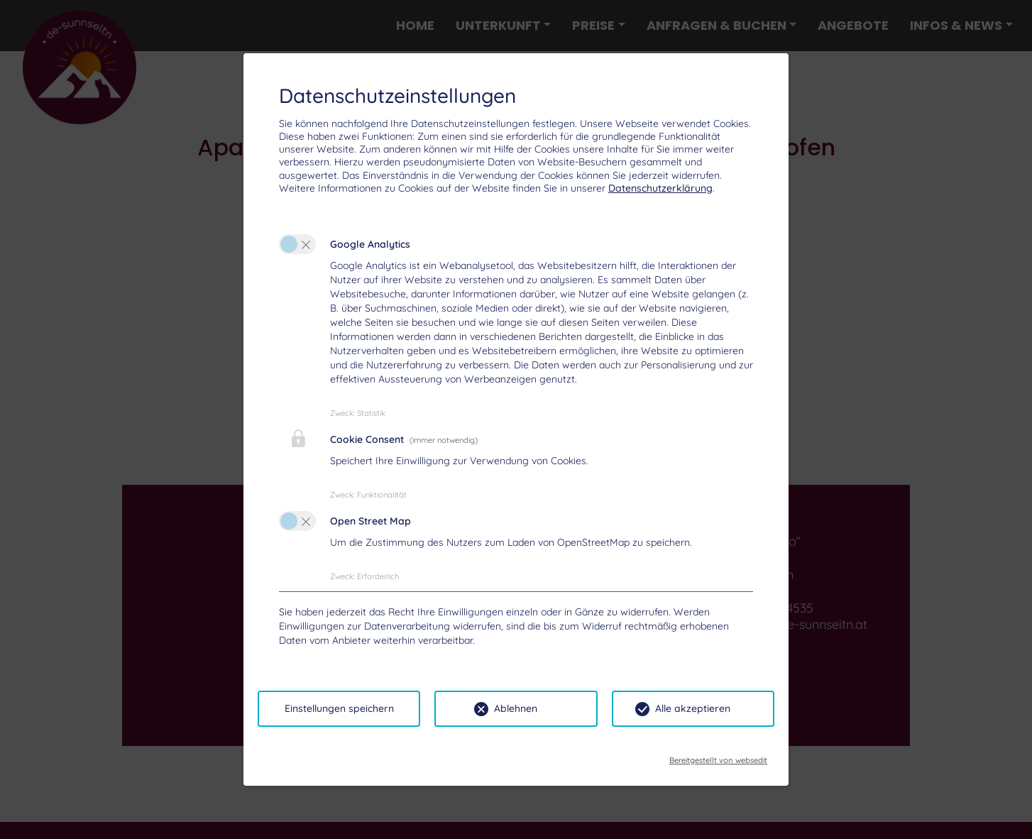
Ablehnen (515, 708)
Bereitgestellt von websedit (718, 756)
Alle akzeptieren (692, 708)
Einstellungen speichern (339, 708)
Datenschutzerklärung (660, 188)
